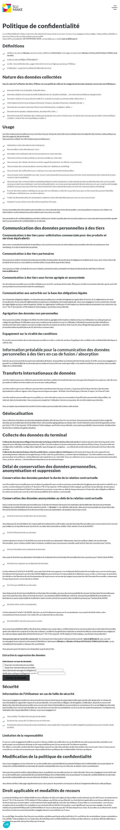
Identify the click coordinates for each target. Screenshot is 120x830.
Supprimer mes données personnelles (20, 667)
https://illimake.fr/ (29, 59)
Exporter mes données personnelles (19, 665)
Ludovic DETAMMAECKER (28, 38)
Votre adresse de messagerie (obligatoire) (19, 670)
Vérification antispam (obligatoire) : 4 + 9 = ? (20, 673)
